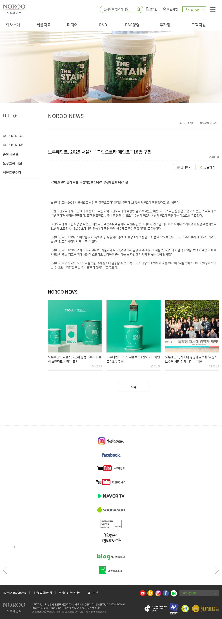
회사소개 (13, 25)
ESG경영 (132, 25)
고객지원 (198, 25)
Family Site (199, 593)
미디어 (72, 25)
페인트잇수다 (12, 172)
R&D (103, 25)
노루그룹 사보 (12, 163)
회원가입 (170, 9)
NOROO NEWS (13, 135)
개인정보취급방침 (42, 592)
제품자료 (43, 25)
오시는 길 (93, 592)
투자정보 (166, 25)
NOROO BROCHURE (14, 592)
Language (194, 9)
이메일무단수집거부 (69, 592)
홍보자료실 (10, 154)
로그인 (151, 9)
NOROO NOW (13, 145)
